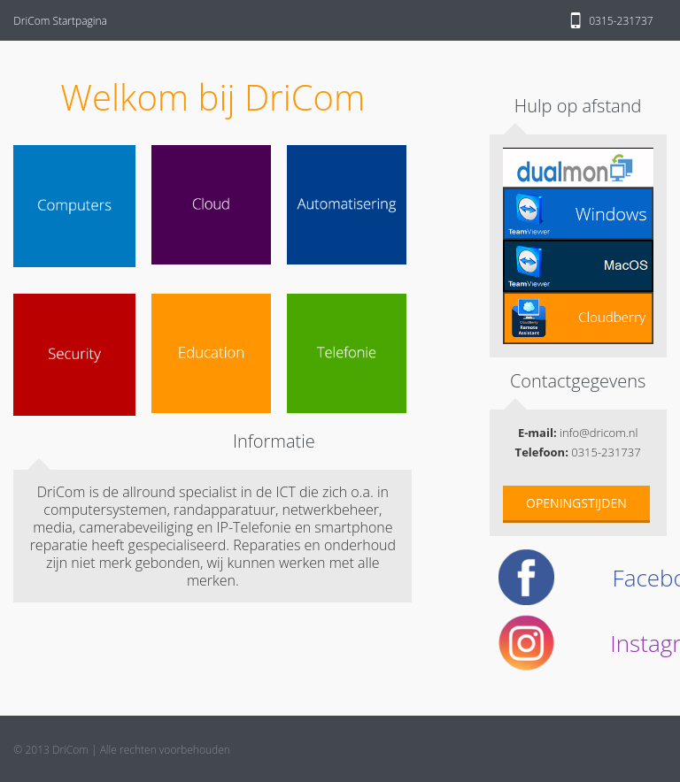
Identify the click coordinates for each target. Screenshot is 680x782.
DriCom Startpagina (60, 20)
